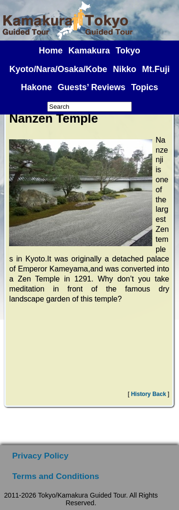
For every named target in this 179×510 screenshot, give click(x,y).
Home (51, 50)
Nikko (125, 69)
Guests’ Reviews (92, 87)
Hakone (36, 87)
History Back (148, 394)
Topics (144, 87)
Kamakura (89, 50)
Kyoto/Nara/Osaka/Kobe (58, 69)
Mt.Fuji (156, 69)
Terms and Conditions (55, 476)
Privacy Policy (40, 455)
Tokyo (128, 50)
